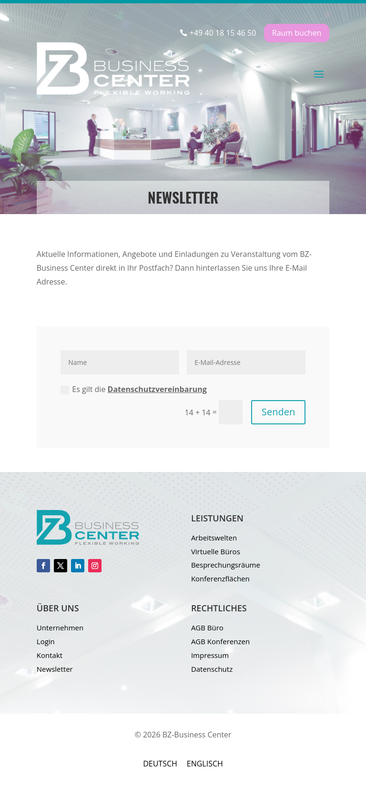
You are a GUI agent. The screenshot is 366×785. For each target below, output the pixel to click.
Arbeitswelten (214, 537)
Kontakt (49, 655)
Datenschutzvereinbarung (157, 389)
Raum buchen (296, 33)
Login (46, 641)
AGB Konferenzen (220, 641)
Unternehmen (60, 627)
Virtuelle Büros (215, 551)
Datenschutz (212, 669)
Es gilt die (133, 389)
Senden (278, 411)
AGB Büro (207, 627)
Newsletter (55, 669)
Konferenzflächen (220, 578)
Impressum (210, 655)
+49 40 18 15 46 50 (223, 33)
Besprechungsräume (225, 564)
